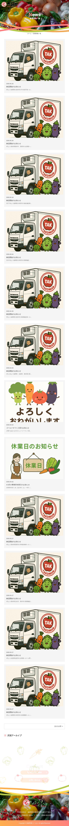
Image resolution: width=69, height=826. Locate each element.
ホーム (29, 33)
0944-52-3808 (34, 772)
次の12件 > (58, 726)
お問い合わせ (34, 780)
